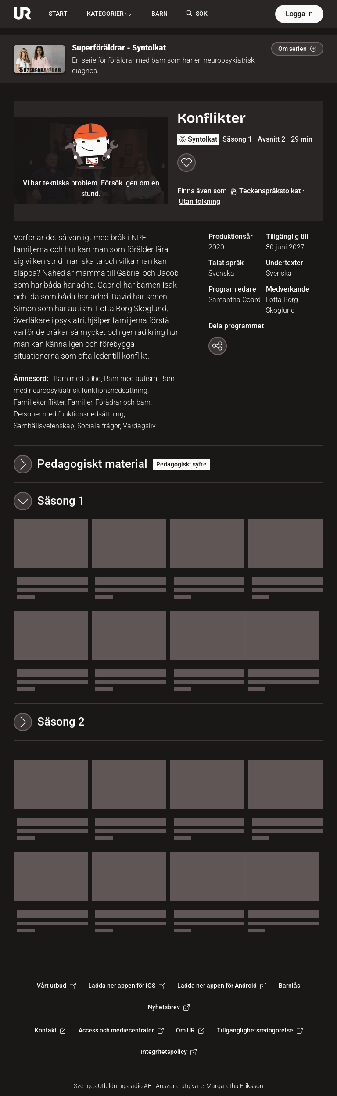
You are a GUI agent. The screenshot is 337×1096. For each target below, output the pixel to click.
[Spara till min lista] (186, 162)
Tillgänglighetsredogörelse (260, 1030)
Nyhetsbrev (169, 1007)
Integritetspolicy (169, 1051)
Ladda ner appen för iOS (126, 985)
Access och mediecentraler (121, 1030)
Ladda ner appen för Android (221, 985)
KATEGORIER (109, 14)
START (58, 13)
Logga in (299, 14)
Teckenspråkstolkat (265, 191)
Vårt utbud (56, 985)
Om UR (190, 1030)
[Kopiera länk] (217, 346)
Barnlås (289, 985)
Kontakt (50, 1030)
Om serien (297, 48)
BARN (159, 13)
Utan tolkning (199, 201)
